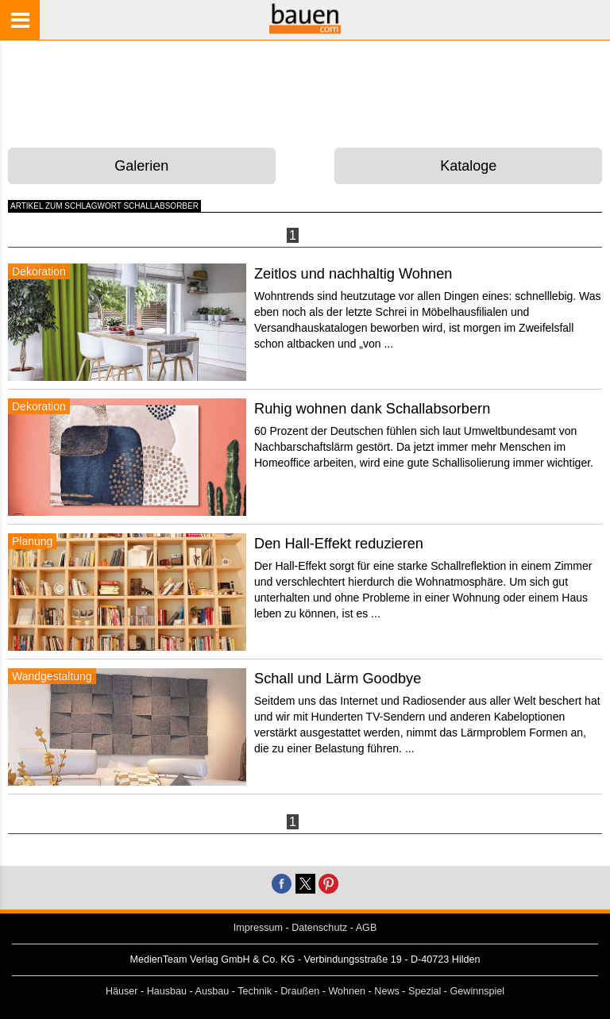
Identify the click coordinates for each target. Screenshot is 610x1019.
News (387, 991)
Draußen (299, 991)
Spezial (424, 991)
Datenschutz (319, 927)
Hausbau (167, 991)
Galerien (141, 166)
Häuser (122, 991)
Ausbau (212, 991)
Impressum (258, 927)
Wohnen (346, 991)
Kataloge (468, 166)
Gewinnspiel (477, 991)
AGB (366, 927)
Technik (254, 991)
